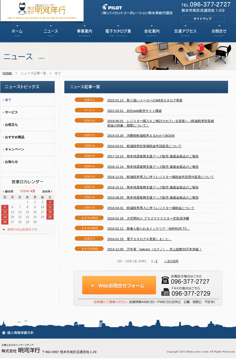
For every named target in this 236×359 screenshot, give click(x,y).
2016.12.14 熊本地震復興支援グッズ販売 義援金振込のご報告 (153, 167)
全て (8, 100)
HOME (7, 73)
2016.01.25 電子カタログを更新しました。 (139, 239)
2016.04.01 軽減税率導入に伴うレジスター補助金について (151, 208)
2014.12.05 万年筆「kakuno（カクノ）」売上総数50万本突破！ (154, 249)
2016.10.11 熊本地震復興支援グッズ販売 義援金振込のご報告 (153, 187)
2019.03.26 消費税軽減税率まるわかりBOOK (141, 135)
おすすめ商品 (14, 137)
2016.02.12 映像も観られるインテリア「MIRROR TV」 (148, 228)
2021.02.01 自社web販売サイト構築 (134, 111)
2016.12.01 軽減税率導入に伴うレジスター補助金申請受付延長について (160, 177)
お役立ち (11, 125)
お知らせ (11, 162)
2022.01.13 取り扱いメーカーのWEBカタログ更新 (145, 100)
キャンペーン (14, 149)
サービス (11, 112)
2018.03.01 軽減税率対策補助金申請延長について (144, 146)
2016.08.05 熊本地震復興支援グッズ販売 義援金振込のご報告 (153, 197)
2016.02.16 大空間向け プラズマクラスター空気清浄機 (148, 218)
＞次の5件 (171, 261)
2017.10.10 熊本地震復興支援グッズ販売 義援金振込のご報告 (153, 156)
